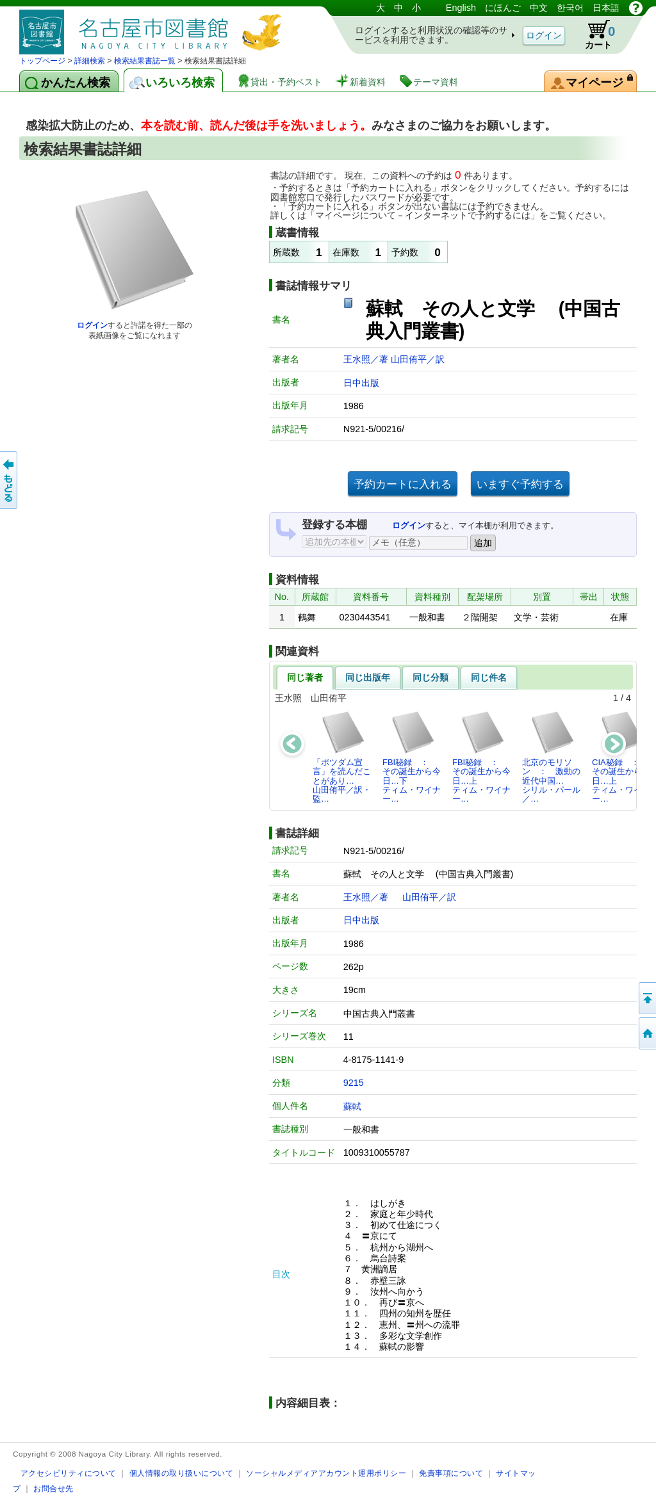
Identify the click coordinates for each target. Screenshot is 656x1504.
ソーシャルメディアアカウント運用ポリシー (326, 1473)
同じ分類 (430, 677)
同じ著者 (305, 677)
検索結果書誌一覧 (145, 60)
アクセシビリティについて (68, 1473)
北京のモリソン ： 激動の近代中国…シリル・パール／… (551, 757)
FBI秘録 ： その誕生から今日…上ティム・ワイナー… (481, 757)
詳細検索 (89, 60)
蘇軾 (352, 1106)
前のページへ (9, 480)
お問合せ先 (53, 1488)
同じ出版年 (367, 677)
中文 (539, 8)
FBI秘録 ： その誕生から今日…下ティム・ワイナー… (411, 757)
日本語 (606, 8)
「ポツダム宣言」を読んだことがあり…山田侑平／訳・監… (342, 757)
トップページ (42, 60)
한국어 (570, 8)
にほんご (503, 8)
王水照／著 (367, 359)
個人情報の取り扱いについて (181, 1473)
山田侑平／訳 (418, 359)
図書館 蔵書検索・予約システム (154, 27)
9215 (353, 1083)
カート (594, 34)
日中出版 (361, 383)
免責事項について (451, 1473)
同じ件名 (489, 677)
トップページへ (646, 1033)
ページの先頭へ (646, 998)
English (461, 8)
